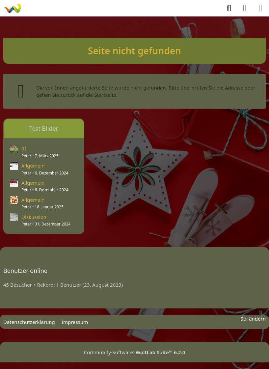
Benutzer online (25, 271)
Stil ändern (253, 318)
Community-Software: (134, 352)
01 (24, 148)
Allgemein (33, 165)
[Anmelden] (245, 8)
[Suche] (229, 8)
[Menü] (260, 8)
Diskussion (33, 217)
